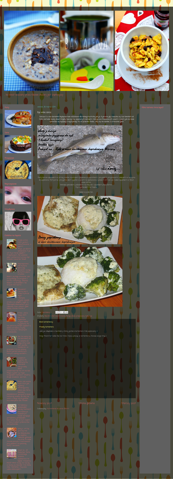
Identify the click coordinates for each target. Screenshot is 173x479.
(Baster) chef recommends (54, 316)
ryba (87, 316)
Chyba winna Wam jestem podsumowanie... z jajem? (24, 243)
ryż (91, 316)
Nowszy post (44, 403)
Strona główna (87, 403)
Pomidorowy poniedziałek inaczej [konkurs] (24, 407)
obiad (73, 316)
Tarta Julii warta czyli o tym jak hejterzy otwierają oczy (24, 384)
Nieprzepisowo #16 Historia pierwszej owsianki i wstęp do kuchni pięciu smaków (24, 268)
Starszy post (128, 403)
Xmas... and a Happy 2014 (23, 314)
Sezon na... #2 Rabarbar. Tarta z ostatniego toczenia (24, 453)
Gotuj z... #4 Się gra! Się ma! (23, 429)
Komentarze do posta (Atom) (58, 408)
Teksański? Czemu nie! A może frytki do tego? (23, 292)
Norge (68, 316)
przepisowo (80, 316)
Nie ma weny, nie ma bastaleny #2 (24, 337)
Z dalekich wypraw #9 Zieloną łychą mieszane (22, 361)
